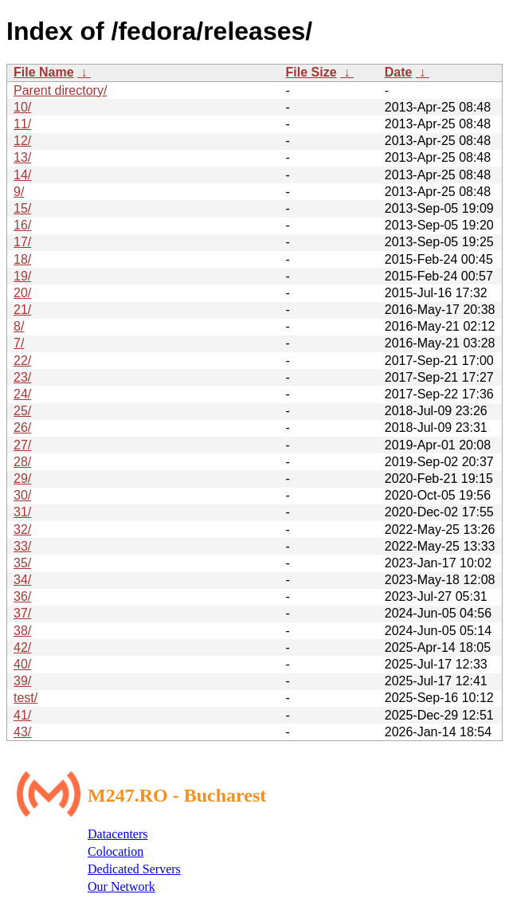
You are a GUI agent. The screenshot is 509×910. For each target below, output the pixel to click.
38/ (22, 630)
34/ (22, 579)
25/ (22, 411)
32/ (22, 529)
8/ (19, 326)
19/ (22, 276)
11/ (22, 124)
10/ (22, 107)
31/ (22, 512)
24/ (22, 394)
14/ (22, 175)
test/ (25, 697)
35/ (22, 563)
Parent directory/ (60, 90)
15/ (22, 208)
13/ (22, 157)
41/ (22, 715)
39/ (22, 681)
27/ (22, 445)
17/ (22, 242)
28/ (22, 462)
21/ (22, 309)
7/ (19, 343)
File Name (44, 72)
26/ (22, 427)
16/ (22, 225)
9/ (19, 191)
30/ (22, 495)
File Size (311, 72)
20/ (22, 293)
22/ (22, 360)
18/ (22, 259)
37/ (22, 613)
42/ (22, 647)
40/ (22, 664)
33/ (22, 546)
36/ (22, 596)
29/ (22, 478)
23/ (22, 377)
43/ (22, 732)
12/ (22, 140)
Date (399, 72)
